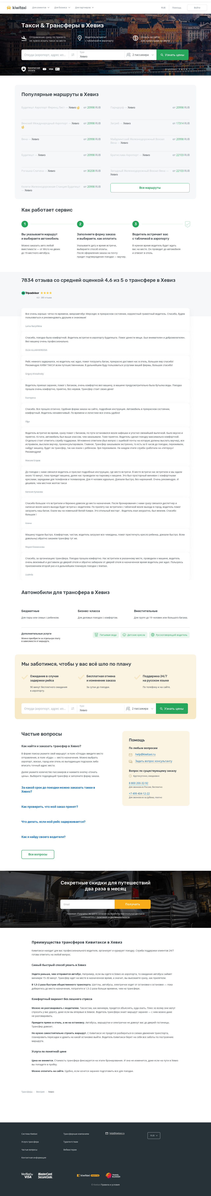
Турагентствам (70, 1141)
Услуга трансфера (30, 1141)
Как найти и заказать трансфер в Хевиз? (51, 746)
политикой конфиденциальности (113, 917)
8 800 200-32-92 (138, 783)
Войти (197, 7)
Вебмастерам (70, 1149)
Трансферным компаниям (76, 1133)
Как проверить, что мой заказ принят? (49, 807)
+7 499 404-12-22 (139, 793)
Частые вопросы (29, 1149)
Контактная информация (33, 1157)
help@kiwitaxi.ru (145, 754)
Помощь (176, 7)
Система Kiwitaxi (29, 1133)
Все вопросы (37, 854)
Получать (132, 904)
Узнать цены (172, 55)
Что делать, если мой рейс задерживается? (53, 822)
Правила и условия (110, 1184)
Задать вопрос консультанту (153, 761)
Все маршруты (150, 188)
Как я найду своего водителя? (43, 837)
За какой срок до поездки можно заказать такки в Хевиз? (58, 789)
